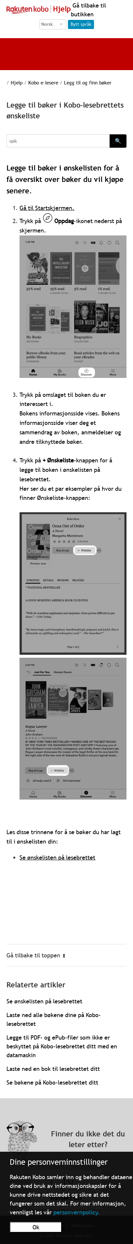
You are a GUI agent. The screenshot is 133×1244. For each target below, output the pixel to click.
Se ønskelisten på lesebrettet (57, 857)
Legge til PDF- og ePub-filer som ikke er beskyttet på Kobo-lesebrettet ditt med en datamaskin (62, 1046)
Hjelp (16, 82)
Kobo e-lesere (43, 82)
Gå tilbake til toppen (36, 955)
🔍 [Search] (118, 140)
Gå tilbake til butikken (88, 10)
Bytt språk (81, 24)
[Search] (58, 140)
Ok (36, 1227)
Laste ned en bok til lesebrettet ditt (53, 1068)
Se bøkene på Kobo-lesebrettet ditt (52, 1082)
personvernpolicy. (76, 1212)
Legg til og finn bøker (88, 82)
